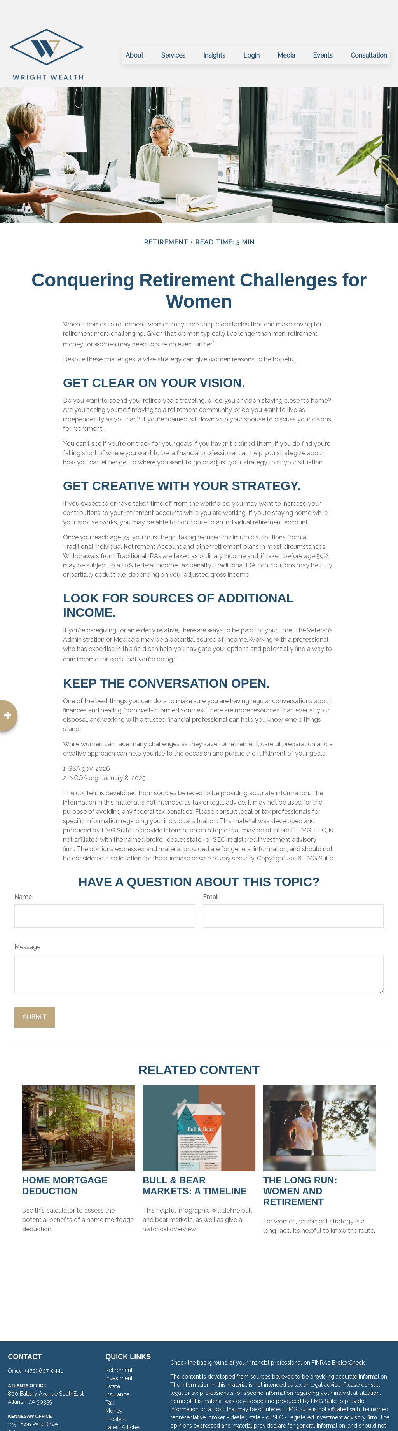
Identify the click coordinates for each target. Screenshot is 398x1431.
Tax (109, 1379)
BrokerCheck (348, 1339)
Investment (119, 1355)
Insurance (117, 1371)
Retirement (119, 1347)
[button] (134, 32)
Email (211, 873)
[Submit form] (34, 994)
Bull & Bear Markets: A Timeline (195, 1162)
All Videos (118, 1412)
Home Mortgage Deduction (65, 1162)
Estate (112, 1363)
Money (114, 1387)
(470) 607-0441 (44, 1347)
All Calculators (123, 1420)
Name (23, 873)
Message (27, 923)
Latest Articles (122, 1404)
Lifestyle (115, 1396)
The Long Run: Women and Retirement (300, 1168)
